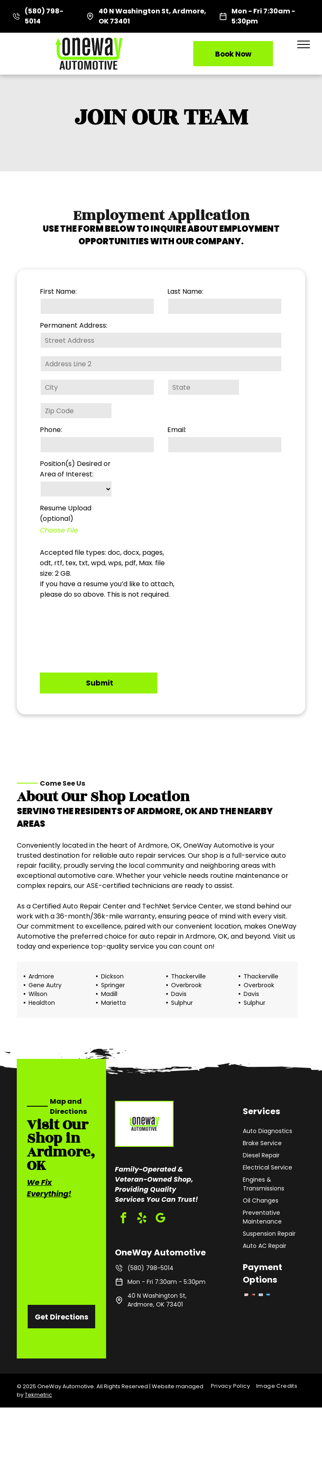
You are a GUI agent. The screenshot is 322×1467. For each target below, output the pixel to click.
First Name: (58, 291)
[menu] (303, 44)
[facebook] (123, 1219)
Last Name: (185, 291)
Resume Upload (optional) (65, 513)
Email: (176, 430)
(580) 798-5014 (150, 1268)
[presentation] (74, 634)
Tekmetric (38, 1395)
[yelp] (141, 1219)
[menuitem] (233, 1386)
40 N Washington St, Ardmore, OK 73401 (157, 1300)
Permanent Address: (73, 325)
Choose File (59, 530)
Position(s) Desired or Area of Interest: (75, 469)
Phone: (51, 430)
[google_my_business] (160, 1219)
